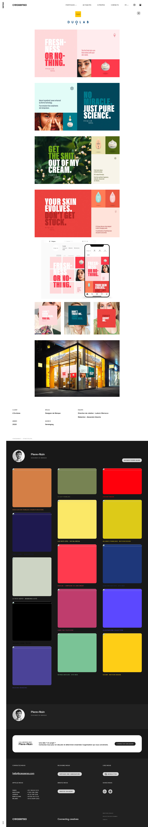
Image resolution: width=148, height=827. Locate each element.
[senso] (3, 5)
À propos (101, 5)
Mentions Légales (108, 813)
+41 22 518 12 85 (32, 794)
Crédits (105, 819)
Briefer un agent (66, 791)
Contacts (115, 5)
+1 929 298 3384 (32, 792)
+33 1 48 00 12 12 (33, 790)
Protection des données (110, 816)
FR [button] (126, 5)
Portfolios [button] (70, 5)
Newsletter (112, 774)
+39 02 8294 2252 (33, 798)
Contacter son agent (125, 744)
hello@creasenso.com (23, 773)
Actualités (87, 5)
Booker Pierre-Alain (132, 460)
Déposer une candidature (70, 774)
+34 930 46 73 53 (33, 796)
